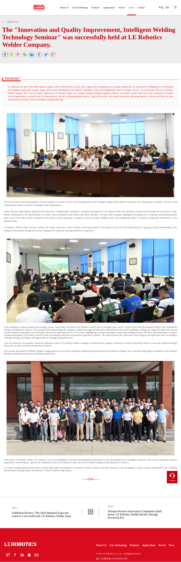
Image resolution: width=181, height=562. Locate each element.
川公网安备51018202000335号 (111, 559)
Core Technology (80, 7)
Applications (109, 7)
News (131, 7)
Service (121, 7)
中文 (161, 7)
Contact (141, 7)
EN (167, 7)
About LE (64, 7)
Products (96, 7)
